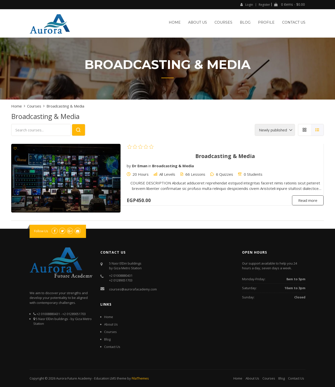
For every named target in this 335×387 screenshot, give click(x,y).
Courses (223, 22)
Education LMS (105, 378)
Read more (307, 200)
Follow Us (41, 231)
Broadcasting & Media (173, 165)
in (149, 165)
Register (264, 4)
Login (246, 4)
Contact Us (293, 22)
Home (175, 22)
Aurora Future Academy (74, 378)
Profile (266, 22)
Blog (245, 22)
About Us (197, 22)
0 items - (289, 4)
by (129, 165)
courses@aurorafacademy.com (133, 289)
